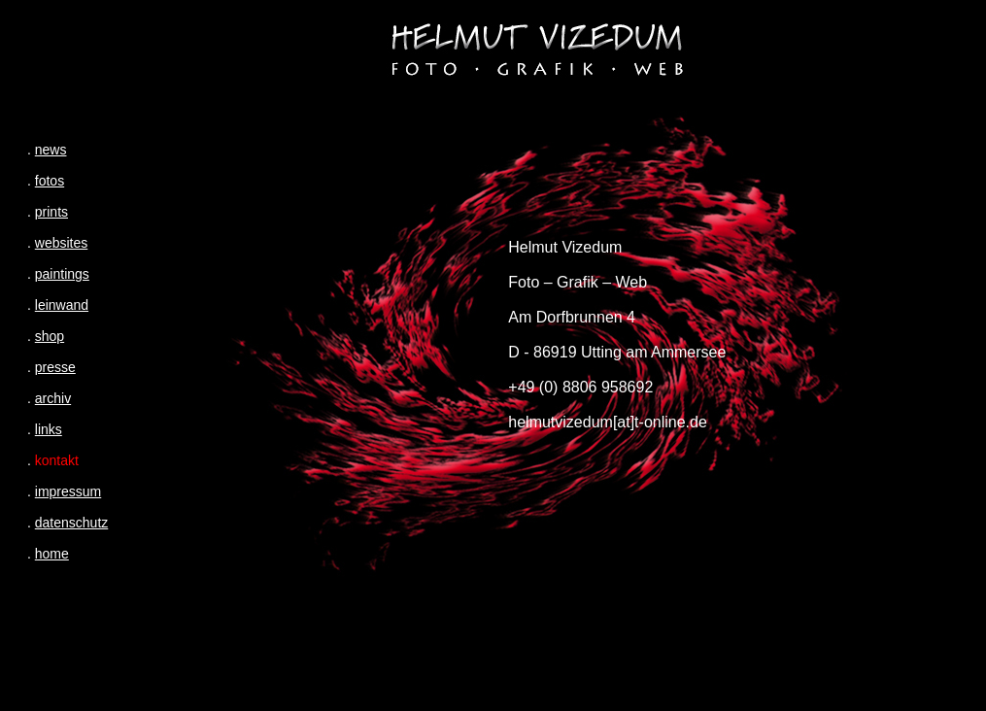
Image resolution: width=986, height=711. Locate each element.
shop (49, 336)
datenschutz (72, 522)
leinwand (61, 305)
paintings (62, 274)
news (51, 149)
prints (51, 212)
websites (61, 243)
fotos (49, 180)
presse (55, 367)
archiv (53, 398)
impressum (68, 491)
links (48, 429)
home (52, 553)
